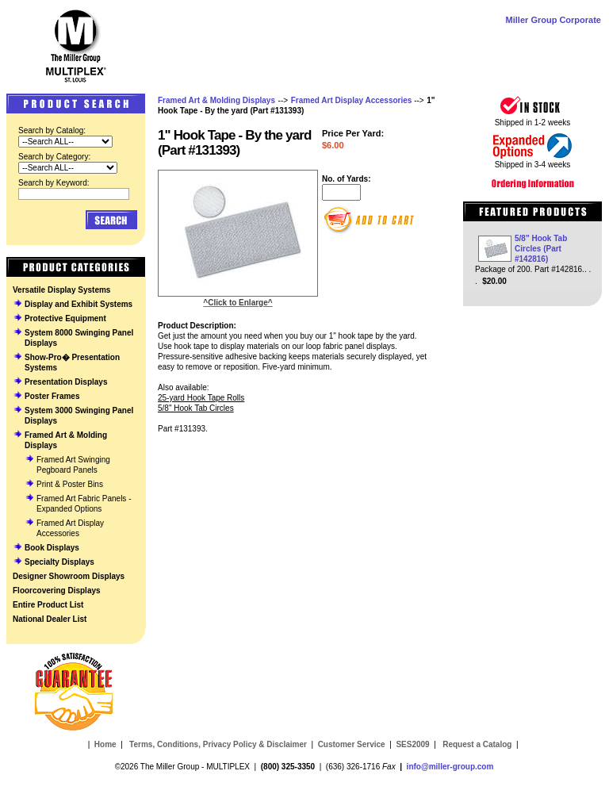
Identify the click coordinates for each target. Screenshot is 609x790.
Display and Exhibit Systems (78, 304)
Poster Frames (52, 396)
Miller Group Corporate (553, 20)
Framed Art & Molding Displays (216, 100)
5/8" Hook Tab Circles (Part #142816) (541, 248)
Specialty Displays (59, 562)
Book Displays (52, 547)
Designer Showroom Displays (68, 576)
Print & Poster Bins (69, 484)
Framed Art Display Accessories (351, 100)
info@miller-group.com (450, 766)
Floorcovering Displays (57, 590)
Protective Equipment (65, 318)
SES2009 (412, 744)
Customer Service (351, 744)
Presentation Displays (66, 382)
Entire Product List (48, 604)
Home (105, 744)
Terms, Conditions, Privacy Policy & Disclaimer (218, 744)
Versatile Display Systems (61, 290)
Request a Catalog (475, 744)
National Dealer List (49, 619)
